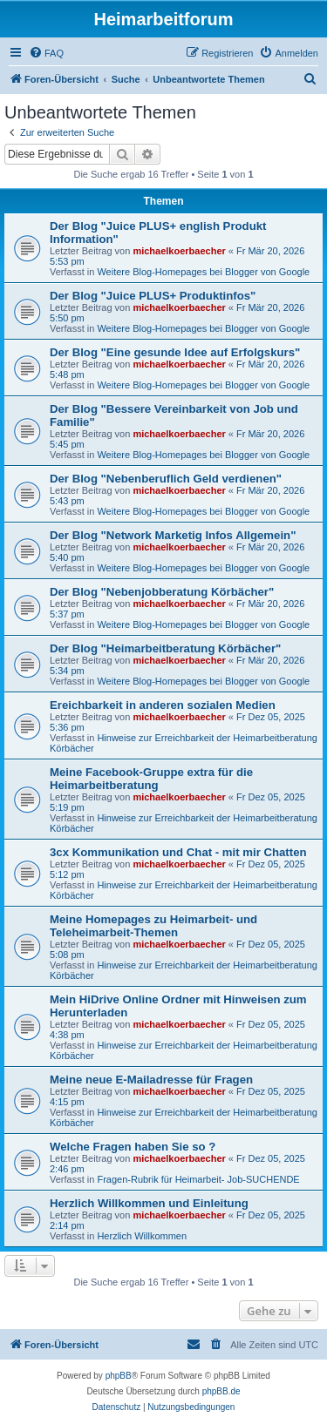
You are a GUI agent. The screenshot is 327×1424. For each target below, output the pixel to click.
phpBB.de (221, 1391)
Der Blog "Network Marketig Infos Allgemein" (173, 535)
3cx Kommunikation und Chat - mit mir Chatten (178, 852)
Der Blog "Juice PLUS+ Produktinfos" (152, 295)
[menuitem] (46, 53)
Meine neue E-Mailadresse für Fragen (151, 1079)
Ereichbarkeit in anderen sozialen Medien (163, 705)
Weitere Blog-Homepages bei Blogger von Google (203, 272)
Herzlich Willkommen (142, 1236)
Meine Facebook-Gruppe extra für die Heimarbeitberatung (151, 779)
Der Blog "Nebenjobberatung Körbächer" (162, 591)
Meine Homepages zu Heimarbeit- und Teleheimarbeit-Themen (153, 926)
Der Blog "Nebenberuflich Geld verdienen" (166, 478)
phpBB (119, 1375)
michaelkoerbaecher (179, 251)
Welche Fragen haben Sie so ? (132, 1146)
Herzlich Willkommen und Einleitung (149, 1203)
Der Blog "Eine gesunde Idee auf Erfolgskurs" (175, 352)
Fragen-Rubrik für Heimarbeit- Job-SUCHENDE (198, 1179)
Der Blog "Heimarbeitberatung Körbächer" (165, 648)
